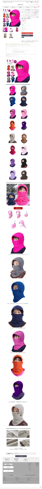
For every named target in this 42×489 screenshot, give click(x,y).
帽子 (29, 25)
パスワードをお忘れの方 (10, 472)
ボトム (29, 466)
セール (21, 7)
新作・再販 (6, 7)
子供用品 (22, 25)
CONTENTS (37, 463)
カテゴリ (28, 7)
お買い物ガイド (21, 477)
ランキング (13, 7)
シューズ (30, 467)
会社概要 (9, 477)
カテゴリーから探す (30, 464)
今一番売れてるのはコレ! (37, 465)
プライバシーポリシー (33, 477)
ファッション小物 (26, 25)
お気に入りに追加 (27, 35)
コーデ (36, 7)
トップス (30, 465)
